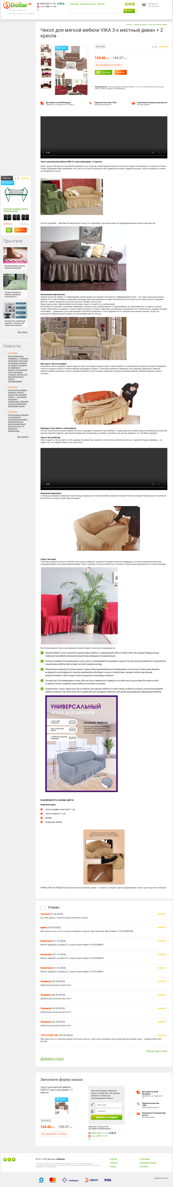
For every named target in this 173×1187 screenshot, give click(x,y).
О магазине (74, 4)
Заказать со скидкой (106, 1117)
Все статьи (22, 332)
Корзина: (152, 4)
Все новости (22, 437)
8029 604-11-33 (48, 3)
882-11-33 (48, 6)
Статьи (113, 1166)
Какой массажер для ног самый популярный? (14, 267)
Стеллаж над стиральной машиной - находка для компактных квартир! (14, 323)
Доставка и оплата (88, 4)
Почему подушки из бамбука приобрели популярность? (12, 294)
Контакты (144, 1166)
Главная (113, 1159)
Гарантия (101, 4)
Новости (113, 1162)
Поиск (130, 11)
